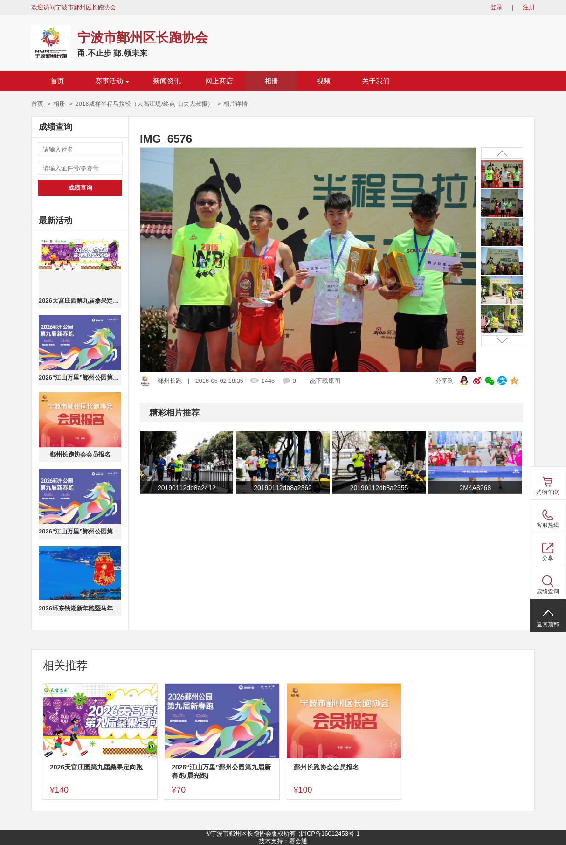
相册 (271, 81)
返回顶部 (548, 624)
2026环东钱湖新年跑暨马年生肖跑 (80, 608)
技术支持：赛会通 (283, 841)
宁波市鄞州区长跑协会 (142, 37)
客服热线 (548, 525)
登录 (496, 7)
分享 (547, 558)
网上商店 (219, 81)
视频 (324, 81)
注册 (529, 7)
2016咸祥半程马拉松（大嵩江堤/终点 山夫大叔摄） (144, 103)
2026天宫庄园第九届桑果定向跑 (80, 300)
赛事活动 (112, 81)
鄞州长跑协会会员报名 (80, 454)
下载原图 (325, 380)
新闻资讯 (167, 81)
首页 (57, 81)
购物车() (548, 492)
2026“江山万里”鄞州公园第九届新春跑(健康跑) (80, 531)
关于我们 (376, 81)
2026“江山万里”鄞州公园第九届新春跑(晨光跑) (80, 377)
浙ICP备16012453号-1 (329, 833)
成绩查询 (80, 187)
